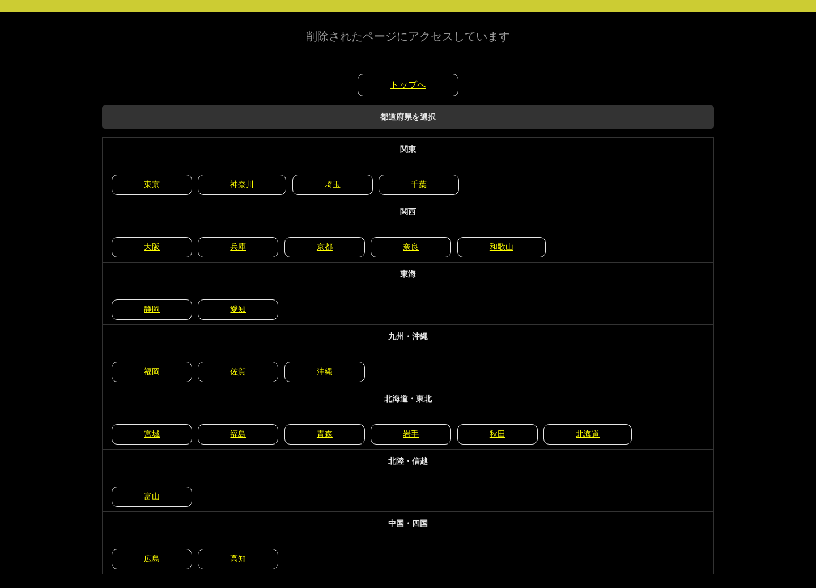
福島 (238, 433)
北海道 (588, 433)
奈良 (411, 246)
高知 (238, 558)
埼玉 (333, 184)
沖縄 (325, 371)
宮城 (152, 433)
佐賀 (238, 371)
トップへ (408, 85)
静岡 (152, 309)
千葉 (419, 184)
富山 (152, 496)
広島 (152, 558)
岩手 (411, 433)
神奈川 (242, 184)
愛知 (238, 309)
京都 (325, 246)
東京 (152, 184)
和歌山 (501, 246)
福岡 (152, 371)
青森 (325, 433)
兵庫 (238, 246)
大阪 (152, 246)
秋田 (497, 433)
